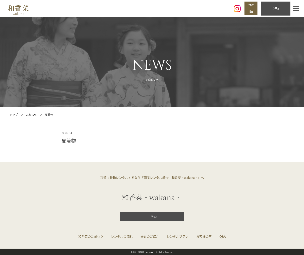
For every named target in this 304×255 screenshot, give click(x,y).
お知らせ (31, 115)
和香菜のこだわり (90, 236)
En (251, 11)
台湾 (251, 5)
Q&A (222, 236)
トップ (14, 115)
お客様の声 (204, 236)
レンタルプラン (177, 236)
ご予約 (276, 8)
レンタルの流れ (122, 236)
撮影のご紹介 (149, 236)
